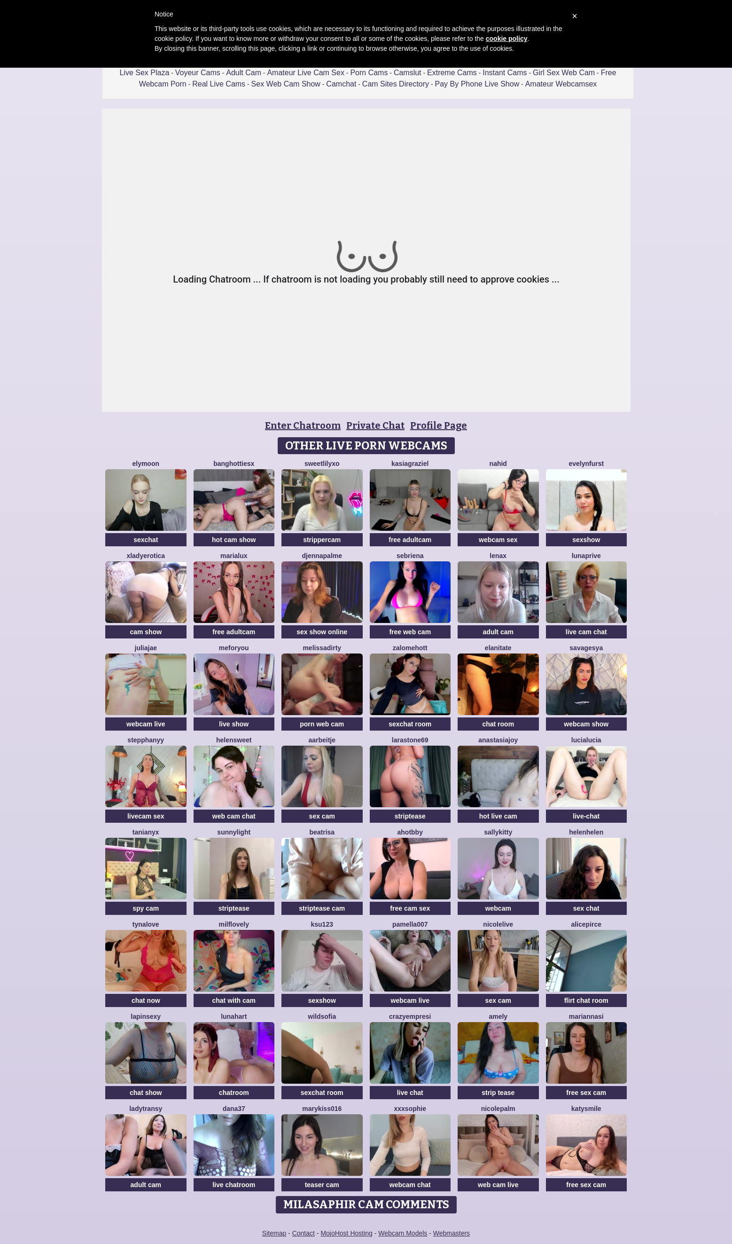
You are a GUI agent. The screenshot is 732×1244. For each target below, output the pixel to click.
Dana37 (234, 1108)
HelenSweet (233, 740)
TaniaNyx (145, 832)
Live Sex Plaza (144, 73)
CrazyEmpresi (410, 1016)
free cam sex (410, 908)
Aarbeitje (321, 740)
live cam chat (586, 632)
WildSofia (322, 1016)
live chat (410, 1092)
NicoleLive (498, 924)
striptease (410, 816)
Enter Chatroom (303, 425)
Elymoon (145, 463)
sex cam (322, 816)
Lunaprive (586, 555)
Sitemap (274, 1233)
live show (234, 724)
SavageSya (586, 648)
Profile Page (438, 425)
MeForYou (234, 648)
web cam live (498, 1185)
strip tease (498, 1092)
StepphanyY (145, 740)
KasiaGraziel (409, 463)
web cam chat (234, 816)
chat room (498, 724)
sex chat (586, 908)
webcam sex (498, 539)
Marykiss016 (322, 1108)
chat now (146, 1000)
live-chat (586, 816)
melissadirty (322, 648)
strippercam (322, 539)
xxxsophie (410, 1108)
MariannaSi (586, 1016)
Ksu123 (322, 924)
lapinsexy (146, 1016)
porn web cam (322, 724)
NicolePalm (498, 1108)
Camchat (341, 84)
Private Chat (375, 425)
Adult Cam (243, 73)
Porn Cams (369, 73)
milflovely (233, 924)
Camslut (407, 73)
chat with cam (234, 1000)
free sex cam (586, 1092)
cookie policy (507, 38)
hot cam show (234, 539)
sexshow (586, 539)
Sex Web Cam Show (285, 84)
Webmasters (451, 1233)
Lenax (498, 555)
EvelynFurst (586, 463)
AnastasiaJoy (498, 740)
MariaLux (234, 555)
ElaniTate (498, 648)
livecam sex (145, 816)
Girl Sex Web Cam (564, 73)
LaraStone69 (410, 740)
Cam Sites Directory (395, 84)
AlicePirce (586, 924)
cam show (146, 632)
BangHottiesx (233, 463)
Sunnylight (233, 832)
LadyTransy (145, 1108)
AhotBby (410, 832)
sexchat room (410, 724)
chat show (146, 1092)
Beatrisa (322, 832)
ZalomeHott (410, 648)
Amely (498, 1016)
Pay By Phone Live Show (477, 84)
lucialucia (586, 740)
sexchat (145, 539)
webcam (498, 908)
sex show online (321, 632)
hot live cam (498, 816)
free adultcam (410, 539)
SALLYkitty (498, 832)
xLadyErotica (145, 555)
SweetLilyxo (322, 463)
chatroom (234, 1092)
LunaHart (234, 1016)
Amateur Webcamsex (561, 84)
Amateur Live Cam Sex (305, 73)
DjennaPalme (322, 555)
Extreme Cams (452, 73)
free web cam (410, 632)
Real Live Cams (218, 84)
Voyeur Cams (197, 73)
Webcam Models (402, 1233)
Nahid (498, 463)
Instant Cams (505, 73)
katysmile (586, 1108)
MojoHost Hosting (346, 1233)
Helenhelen (586, 832)
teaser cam (322, 1185)
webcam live (145, 724)
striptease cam (322, 908)
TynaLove (145, 924)
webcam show (586, 724)
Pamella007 (410, 924)
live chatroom (233, 1185)
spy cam (145, 908)
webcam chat (410, 1185)
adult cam (498, 632)
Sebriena (410, 555)
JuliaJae (146, 648)
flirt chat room (586, 1000)
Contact (303, 1233)
